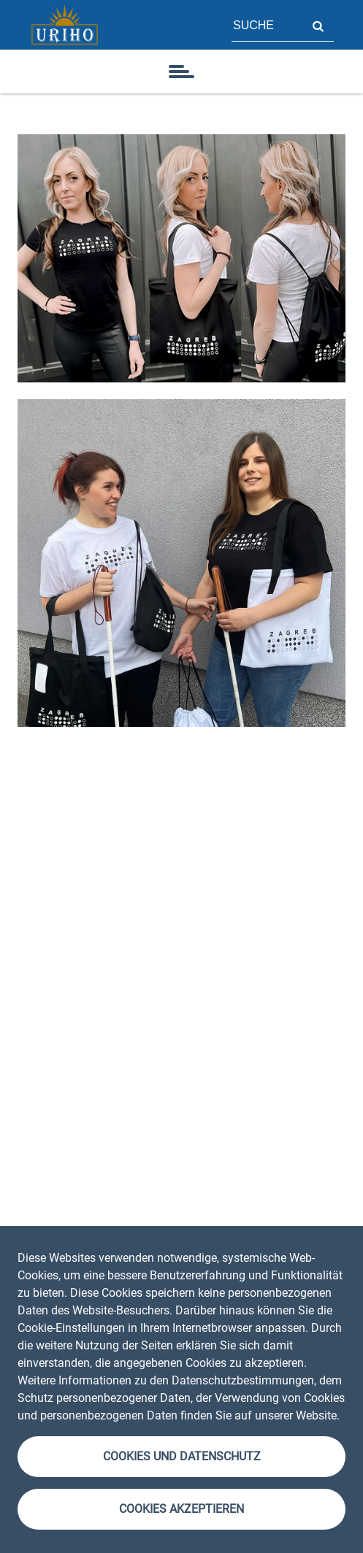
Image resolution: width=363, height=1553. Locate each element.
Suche (318, 25)
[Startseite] (64, 25)
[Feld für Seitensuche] (267, 25)
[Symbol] (182, 71)
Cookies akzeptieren (181, 1509)
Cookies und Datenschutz (182, 1456)
